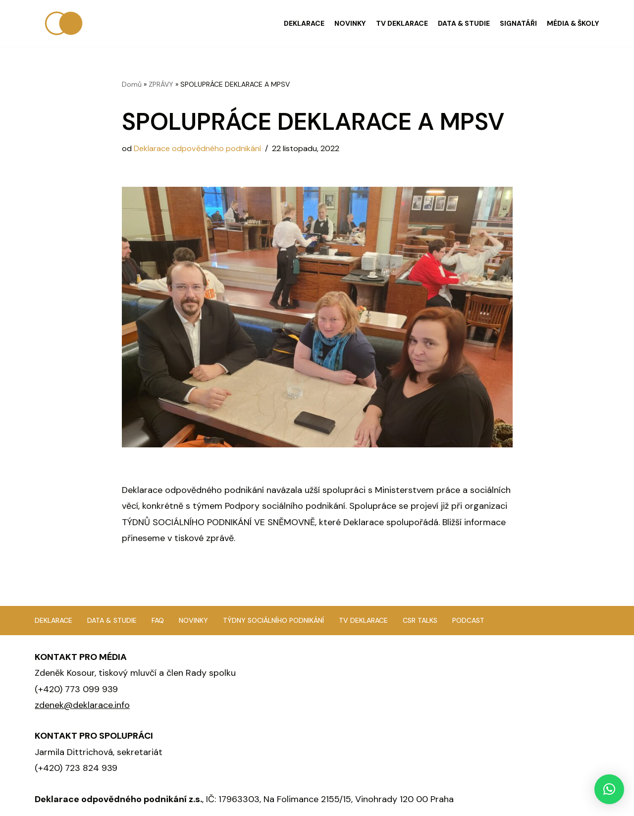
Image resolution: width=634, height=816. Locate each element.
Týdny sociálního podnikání (273, 620)
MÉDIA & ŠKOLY (573, 23)
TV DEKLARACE (402, 23)
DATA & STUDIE (464, 23)
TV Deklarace (363, 620)
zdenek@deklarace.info (82, 705)
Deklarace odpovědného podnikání (197, 148)
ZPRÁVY (161, 84)
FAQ (158, 620)
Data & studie (112, 620)
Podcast (468, 620)
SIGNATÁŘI (518, 23)
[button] (609, 789)
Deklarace (53, 620)
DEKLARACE (304, 23)
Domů (132, 84)
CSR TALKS (420, 620)
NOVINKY (350, 23)
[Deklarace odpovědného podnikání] (64, 23)
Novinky (193, 620)
